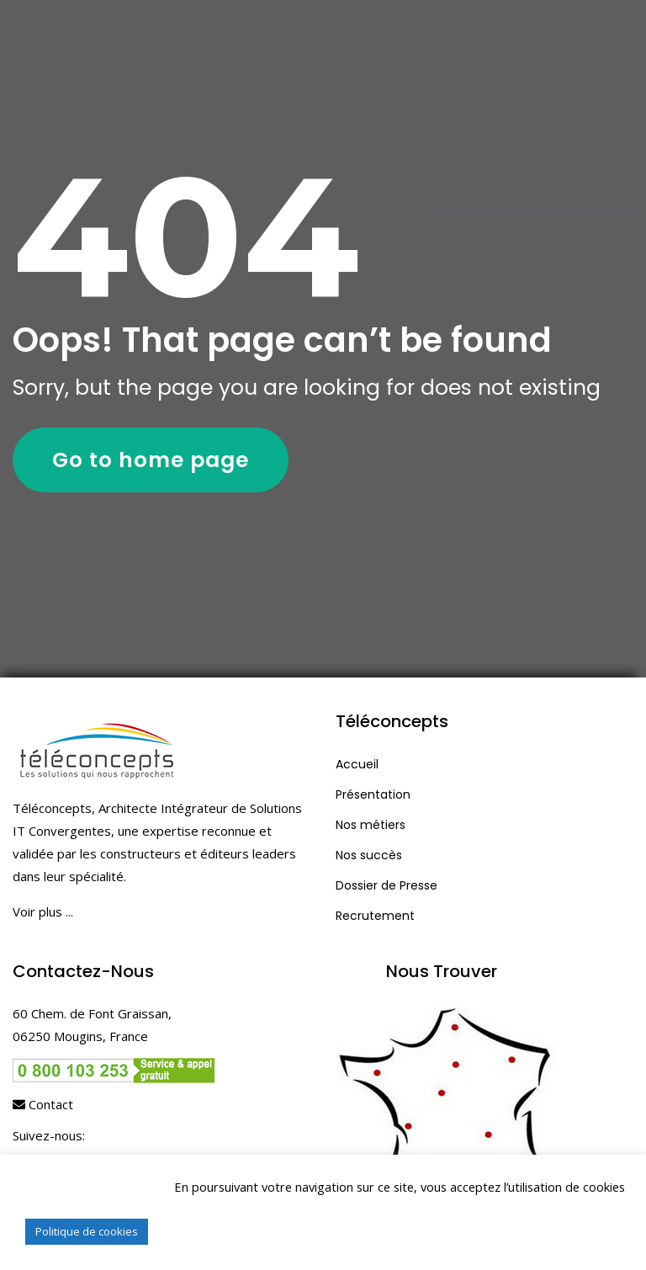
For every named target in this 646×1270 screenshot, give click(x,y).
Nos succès (369, 855)
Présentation (373, 794)
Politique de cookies (86, 1231)
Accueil (357, 764)
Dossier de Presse (386, 885)
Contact (43, 1104)
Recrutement (375, 915)
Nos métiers (370, 824)
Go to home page (150, 460)
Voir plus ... (43, 911)
